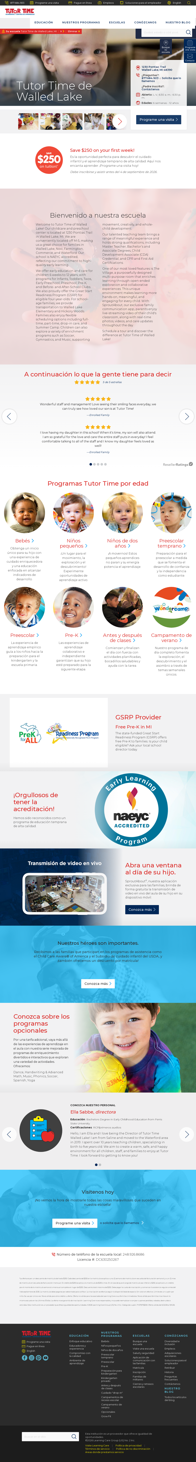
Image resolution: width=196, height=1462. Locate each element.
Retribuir (170, 1367)
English (174, 3)
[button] (90, 464)
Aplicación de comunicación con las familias (144, 1360)
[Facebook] (24, 1358)
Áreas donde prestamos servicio (104, 1452)
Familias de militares (139, 1378)
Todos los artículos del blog (175, 1399)
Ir (61, 31)
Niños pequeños (111, 1345)
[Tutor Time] (18, 11)
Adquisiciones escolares (173, 1354)
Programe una (159, 120)
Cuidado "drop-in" (112, 1392)
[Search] (180, 32)
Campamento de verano (111, 1406)
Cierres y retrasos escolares (143, 1385)
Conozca (142, 910)
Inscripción (139, 1372)
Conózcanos (145, 22)
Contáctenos (150, 89)
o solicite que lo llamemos (120, 1223)
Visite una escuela (143, 1348)
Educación (44, 22)
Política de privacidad (128, 1445)
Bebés (105, 1341)
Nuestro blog (178, 22)
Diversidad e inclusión (172, 1343)
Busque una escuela (140, 1343)
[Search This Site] (50, 1436)
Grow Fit (106, 1416)
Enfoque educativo (80, 1341)
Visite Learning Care (97, 1445)
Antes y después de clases (111, 1387)
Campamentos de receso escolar (112, 1399)
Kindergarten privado (109, 1379)
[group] (28, 121)
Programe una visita (44, 2)
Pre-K (104, 1366)
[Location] (158, 32)
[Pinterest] (38, 1358)
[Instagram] (31, 1358)
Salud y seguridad (143, 1353)
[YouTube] (45, 1358)
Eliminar (72, 31)
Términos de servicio (97, 1448)
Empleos (106, 2)
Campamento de (171, 637)
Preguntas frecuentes (171, 1378)
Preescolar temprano (107, 1356)
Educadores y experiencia (77, 1347)
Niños (73, 543)
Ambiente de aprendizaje (77, 1362)
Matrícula (138, 1367)
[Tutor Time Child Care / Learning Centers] (36, 1334)
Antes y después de (122, 637)
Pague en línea (80, 2)
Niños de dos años (112, 1350)
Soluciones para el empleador (140, 2)
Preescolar (172, 543)
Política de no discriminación (133, 1448)
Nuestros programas (81, 22)
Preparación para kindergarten (111, 1372)
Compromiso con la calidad (79, 1354)
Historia (169, 1372)
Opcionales (108, 1411)
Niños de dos (122, 543)
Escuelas (117, 22)
